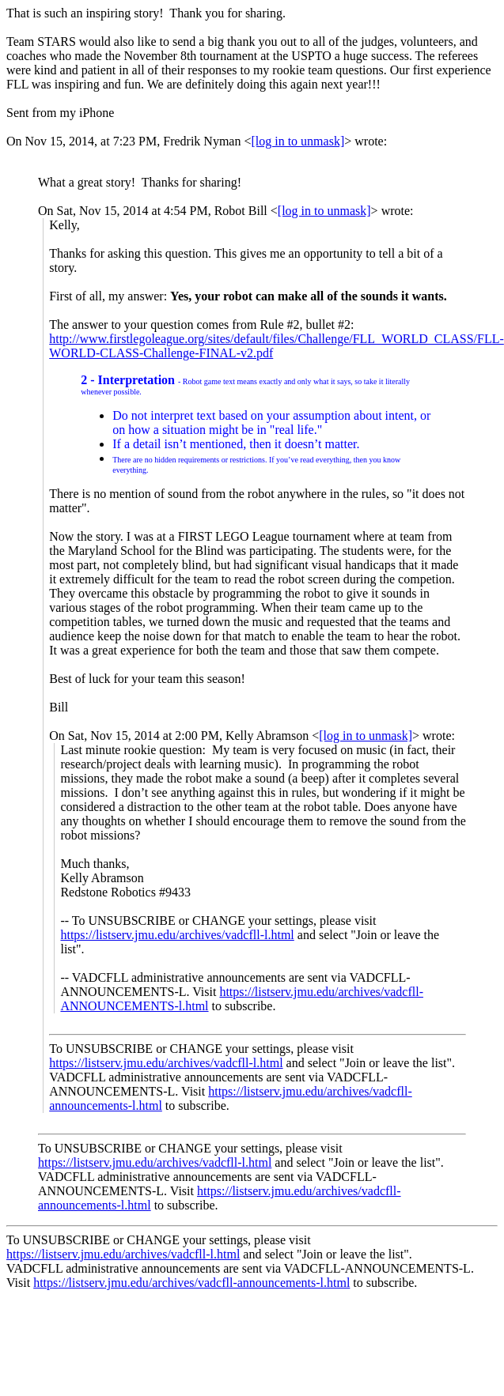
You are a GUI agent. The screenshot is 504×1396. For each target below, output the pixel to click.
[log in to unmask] (297, 141)
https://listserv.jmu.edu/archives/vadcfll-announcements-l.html (191, 1282)
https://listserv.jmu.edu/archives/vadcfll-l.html (177, 934)
